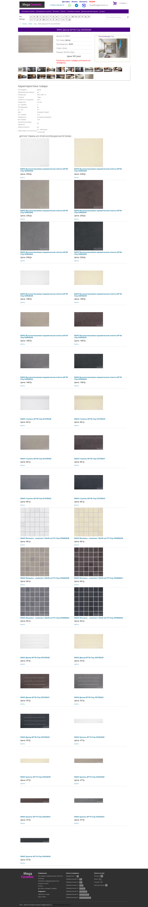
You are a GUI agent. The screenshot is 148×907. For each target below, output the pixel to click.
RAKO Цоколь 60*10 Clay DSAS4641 (35, 817)
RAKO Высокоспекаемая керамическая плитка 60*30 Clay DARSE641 (98, 336)
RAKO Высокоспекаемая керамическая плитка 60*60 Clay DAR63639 (98, 170)
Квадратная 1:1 (71, 876)
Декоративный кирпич (89, 11)
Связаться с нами (43, 894)
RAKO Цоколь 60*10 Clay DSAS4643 (35, 856)
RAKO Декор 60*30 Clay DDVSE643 (35, 737)
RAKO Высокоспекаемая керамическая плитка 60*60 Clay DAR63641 (98, 211)
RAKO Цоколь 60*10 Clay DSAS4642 (89, 817)
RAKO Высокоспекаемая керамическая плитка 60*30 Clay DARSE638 (44, 295)
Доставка (66, 2)
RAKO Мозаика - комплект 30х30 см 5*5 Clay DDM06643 (98, 618)
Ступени (97, 882)
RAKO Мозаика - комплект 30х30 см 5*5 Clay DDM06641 (98, 578)
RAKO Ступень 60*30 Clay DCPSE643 (89, 498)
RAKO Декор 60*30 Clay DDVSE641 (35, 697)
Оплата (74, 2)
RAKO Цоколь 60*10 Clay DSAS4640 (89, 777)
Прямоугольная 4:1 (72, 891)
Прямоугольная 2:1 (72, 885)
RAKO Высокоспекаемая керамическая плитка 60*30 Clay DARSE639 (98, 295)
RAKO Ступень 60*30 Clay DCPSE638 (35, 419)
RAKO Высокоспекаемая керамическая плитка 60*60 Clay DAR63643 (98, 253)
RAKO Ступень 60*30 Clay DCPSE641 (89, 458)
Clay (35, 24)
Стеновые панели (73, 11)
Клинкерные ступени (44, 11)
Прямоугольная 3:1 (72, 888)
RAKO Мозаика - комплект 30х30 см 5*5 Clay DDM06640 (44, 578)
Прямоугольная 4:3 (72, 879)
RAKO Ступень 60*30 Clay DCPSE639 (89, 419)
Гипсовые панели (28, 11)
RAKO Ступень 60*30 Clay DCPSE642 (35, 498)
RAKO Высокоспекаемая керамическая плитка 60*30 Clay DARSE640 (44, 336)
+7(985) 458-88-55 (56, 5)
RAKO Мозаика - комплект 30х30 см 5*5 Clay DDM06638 (44, 538)
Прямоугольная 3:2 (72, 882)
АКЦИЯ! (92, 2)
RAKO (30, 24)
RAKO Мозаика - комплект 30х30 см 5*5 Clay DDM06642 (44, 618)
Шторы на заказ (43, 883)
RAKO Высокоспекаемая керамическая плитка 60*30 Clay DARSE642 (44, 378)
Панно (96, 879)
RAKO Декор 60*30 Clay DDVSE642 (89, 697)
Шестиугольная (99, 885)
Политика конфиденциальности (48, 881)
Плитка (63, 11)
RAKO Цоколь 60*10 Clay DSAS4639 (35, 777)
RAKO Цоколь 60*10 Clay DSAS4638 (89, 737)
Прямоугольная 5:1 (72, 894)
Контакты (83, 2)
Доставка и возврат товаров (47, 888)
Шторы (102, 11)
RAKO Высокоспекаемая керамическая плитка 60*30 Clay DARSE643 (98, 378)
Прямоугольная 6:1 (72, 897)
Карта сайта (42, 897)
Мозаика (56, 11)
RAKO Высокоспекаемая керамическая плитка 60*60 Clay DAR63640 (44, 211)
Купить (22, 177)
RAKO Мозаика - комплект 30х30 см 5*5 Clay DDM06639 (98, 538)
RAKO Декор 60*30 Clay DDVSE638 (35, 657)
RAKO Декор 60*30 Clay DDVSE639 (89, 657)
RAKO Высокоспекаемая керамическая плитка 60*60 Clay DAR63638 (44, 170)
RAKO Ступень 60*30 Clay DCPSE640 (35, 458)
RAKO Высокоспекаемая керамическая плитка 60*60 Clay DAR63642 (44, 253)
